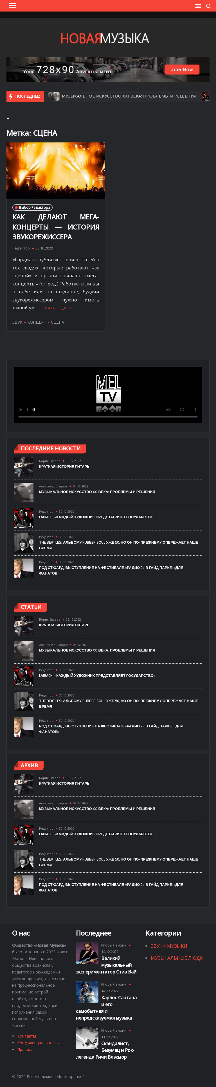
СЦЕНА (57, 322)
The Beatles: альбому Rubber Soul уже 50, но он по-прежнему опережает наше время (118, 545)
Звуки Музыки (169, 946)
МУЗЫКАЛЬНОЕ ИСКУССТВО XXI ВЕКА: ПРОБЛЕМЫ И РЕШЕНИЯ (137, 96)
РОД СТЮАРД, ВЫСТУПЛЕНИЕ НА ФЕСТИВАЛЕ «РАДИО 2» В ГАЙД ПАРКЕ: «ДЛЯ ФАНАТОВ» (111, 570)
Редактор (21, 248)
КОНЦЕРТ (36, 322)
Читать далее (59, 308)
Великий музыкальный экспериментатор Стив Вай (106, 965)
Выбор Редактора (34, 207)
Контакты (26, 1036)
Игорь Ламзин (114, 945)
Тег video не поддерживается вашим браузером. (108, 395)
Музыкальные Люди (177, 958)
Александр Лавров (53, 486)
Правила (25, 1049)
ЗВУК (17, 322)
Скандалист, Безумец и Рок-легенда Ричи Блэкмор (105, 1050)
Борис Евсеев (49, 461)
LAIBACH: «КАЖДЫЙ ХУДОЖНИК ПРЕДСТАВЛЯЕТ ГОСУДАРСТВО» (97, 517)
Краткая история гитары (65, 466)
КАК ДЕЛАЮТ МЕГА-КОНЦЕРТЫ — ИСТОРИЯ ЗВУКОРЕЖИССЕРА (55, 226)
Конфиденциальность (38, 1042)
